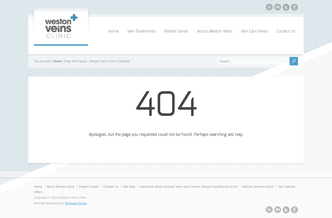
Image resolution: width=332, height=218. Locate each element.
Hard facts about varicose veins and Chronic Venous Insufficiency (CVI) (189, 186)
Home (113, 31)
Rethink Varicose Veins (257, 186)
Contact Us (285, 31)
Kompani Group (76, 203)
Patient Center (176, 31)
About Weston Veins (214, 31)
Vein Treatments (141, 31)
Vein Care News (254, 31)
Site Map (129, 186)
